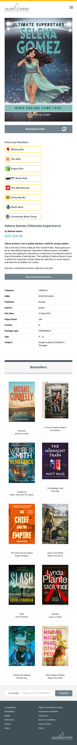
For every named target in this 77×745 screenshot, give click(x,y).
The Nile (16, 159)
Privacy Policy (44, 724)
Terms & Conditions (46, 720)
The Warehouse (20, 187)
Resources (9, 720)
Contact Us (43, 716)
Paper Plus (17, 168)
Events (8, 724)
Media (7, 716)
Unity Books (18, 197)
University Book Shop (24, 216)
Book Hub (21, 178)
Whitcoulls (17, 149)
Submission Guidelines (48, 711)
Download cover (35, 129)
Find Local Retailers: (17, 142)
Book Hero (17, 207)
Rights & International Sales (50, 707)
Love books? (14, 693)
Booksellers (10, 711)
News (7, 728)
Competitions (10, 707)
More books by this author (38, 277)
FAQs (40, 728)
